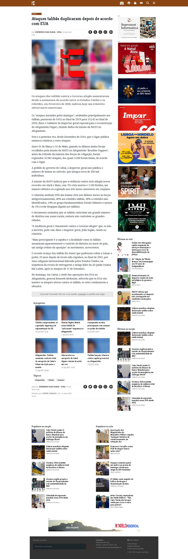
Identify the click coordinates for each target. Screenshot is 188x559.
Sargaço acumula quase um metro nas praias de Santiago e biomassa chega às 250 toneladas (120, 466)
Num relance (133, 540)
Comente (82, 294)
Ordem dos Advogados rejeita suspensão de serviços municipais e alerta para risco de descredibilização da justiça (141, 248)
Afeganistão (39, 380)
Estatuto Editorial (133, 546)
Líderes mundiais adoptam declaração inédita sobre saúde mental (143, 310)
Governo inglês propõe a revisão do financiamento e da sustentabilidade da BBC (143, 352)
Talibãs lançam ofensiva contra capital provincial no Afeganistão (98, 358)
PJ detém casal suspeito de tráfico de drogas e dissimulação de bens (121, 481)
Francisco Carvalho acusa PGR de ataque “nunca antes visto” (121, 448)
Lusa (59, 32)
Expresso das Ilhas (45, 32)
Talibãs (51, 380)
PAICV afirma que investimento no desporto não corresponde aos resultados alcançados (143, 295)
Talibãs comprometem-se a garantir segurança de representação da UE (46, 325)
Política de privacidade (135, 549)
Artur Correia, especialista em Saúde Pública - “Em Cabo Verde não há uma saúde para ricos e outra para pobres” (121, 500)
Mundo (34, 14)
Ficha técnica (132, 544)
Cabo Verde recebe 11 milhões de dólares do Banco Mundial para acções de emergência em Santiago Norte (143, 370)
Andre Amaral (49, 393)
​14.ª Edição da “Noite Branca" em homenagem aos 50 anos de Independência (142, 262)
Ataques (60, 380)
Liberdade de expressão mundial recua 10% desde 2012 (143, 400)
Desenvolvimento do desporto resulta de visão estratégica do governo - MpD (142, 279)
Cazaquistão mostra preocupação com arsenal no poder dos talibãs (99, 325)
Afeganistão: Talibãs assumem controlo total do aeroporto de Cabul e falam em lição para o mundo (45, 361)
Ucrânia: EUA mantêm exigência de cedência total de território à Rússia (143, 384)
